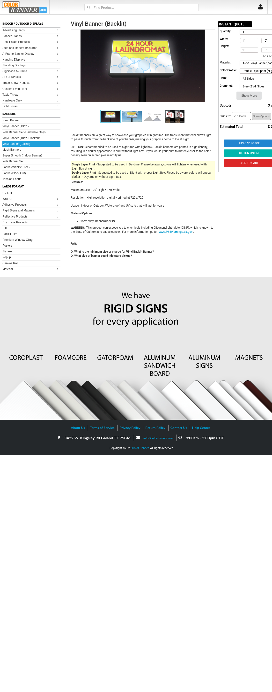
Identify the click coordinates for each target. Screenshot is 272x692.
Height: (224, 46)
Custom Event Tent (31, 89)
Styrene (7, 251)
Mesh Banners (11, 149)
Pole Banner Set (12, 161)
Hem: (223, 78)
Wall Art (31, 199)
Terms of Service (102, 428)
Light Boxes (31, 106)
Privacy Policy (129, 428)
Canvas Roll (10, 263)
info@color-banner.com (158, 438)
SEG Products (31, 77)
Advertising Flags (31, 30)
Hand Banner (11, 120)
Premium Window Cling (17, 239)
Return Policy (155, 428)
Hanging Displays (31, 59)
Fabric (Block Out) (14, 173)
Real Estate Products (31, 42)
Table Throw (31, 94)
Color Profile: (228, 70)
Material (31, 269)
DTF (5, 228)
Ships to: (225, 116)
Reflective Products (31, 216)
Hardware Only (31, 100)
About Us (78, 428)
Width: (224, 39)
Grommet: (226, 85)
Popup (6, 257)
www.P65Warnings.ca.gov (176, 231)
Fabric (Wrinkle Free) (15, 167)
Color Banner (140, 448)
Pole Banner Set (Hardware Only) (24, 132)
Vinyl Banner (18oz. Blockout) (21, 138)
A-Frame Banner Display (31, 53)
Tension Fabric (11, 179)
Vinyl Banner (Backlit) (16, 144)
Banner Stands (31, 36)
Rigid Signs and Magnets (31, 210)
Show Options (261, 116)
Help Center (201, 428)
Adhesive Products (31, 204)
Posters (7, 245)
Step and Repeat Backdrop (31, 48)
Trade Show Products (31, 83)
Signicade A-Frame (31, 71)
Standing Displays (31, 65)
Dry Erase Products (31, 222)
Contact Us (178, 428)
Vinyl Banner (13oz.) (15, 126)
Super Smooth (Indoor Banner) (22, 155)
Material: (225, 62)
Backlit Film (9, 234)
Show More (249, 95)
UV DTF (7, 193)
